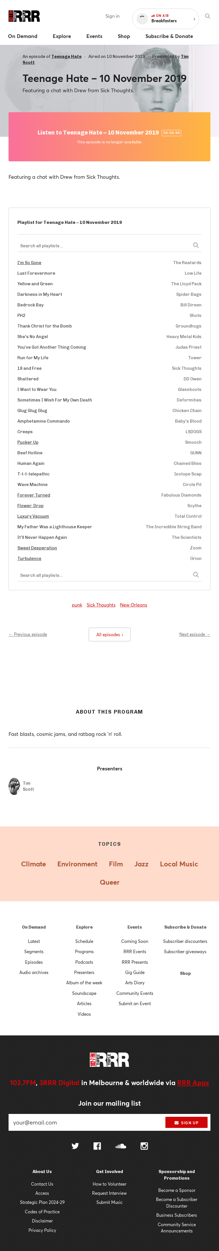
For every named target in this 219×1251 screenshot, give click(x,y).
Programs (84, 951)
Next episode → (194, 634)
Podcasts (84, 962)
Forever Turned (33, 495)
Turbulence (29, 558)
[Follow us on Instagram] (144, 1146)
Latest (34, 941)
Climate (33, 863)
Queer (109, 882)
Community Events (134, 993)
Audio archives (33, 972)
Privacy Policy (42, 1230)
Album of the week (84, 982)
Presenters (84, 972)
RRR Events (134, 951)
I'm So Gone (29, 262)
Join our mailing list (109, 1103)
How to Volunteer (109, 1184)
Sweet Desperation (37, 548)
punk (77, 605)
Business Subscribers (176, 1215)
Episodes (34, 962)
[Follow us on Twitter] (75, 1146)
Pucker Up (27, 442)
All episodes (109, 634)
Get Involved (109, 1171)
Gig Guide (135, 972)
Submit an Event (135, 1003)
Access (42, 1193)
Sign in (112, 16)
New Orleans (133, 605)
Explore (84, 927)
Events (134, 927)
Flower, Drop (30, 505)
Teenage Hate (66, 56)
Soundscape (84, 993)
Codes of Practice (42, 1211)
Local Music (179, 863)
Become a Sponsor (176, 1190)
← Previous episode (28, 634)
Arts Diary (135, 982)
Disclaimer (42, 1221)
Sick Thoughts (101, 605)
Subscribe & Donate (185, 927)
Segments (34, 951)
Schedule (84, 941)
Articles (84, 1003)
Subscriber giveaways (185, 951)
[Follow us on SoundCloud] (120, 1146)
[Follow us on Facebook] (97, 1146)
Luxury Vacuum (33, 516)
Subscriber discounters (185, 941)
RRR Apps (193, 1082)
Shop (185, 973)
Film (116, 863)
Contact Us (42, 1184)
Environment (77, 863)
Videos (84, 1014)
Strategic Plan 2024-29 (42, 1202)
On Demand (34, 927)
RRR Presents (135, 962)
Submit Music (109, 1202)
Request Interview (109, 1193)
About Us (42, 1171)
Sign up (186, 1122)
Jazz (141, 863)
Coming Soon (134, 941)
